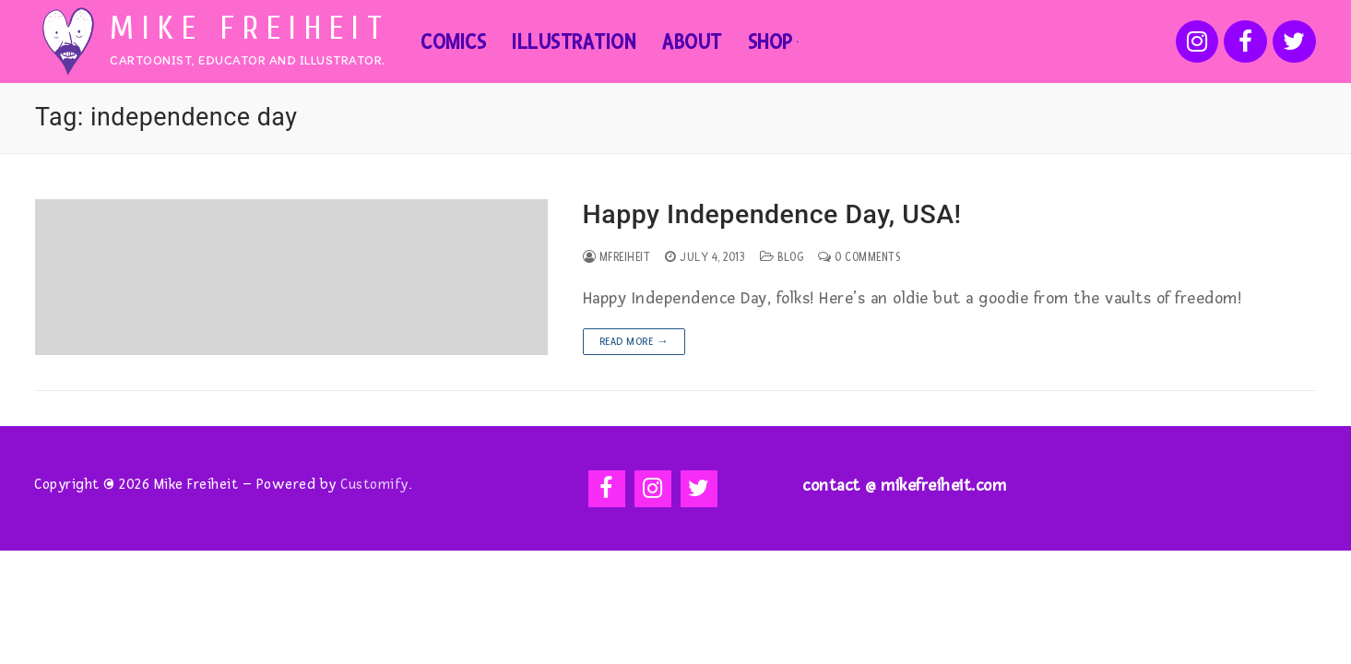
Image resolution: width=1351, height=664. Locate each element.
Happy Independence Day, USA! (772, 214)
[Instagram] (1197, 42)
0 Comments (859, 257)
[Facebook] (1245, 42)
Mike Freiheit (250, 28)
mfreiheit (617, 257)
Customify (374, 484)
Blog (781, 257)
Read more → (634, 342)
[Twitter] (1294, 42)
